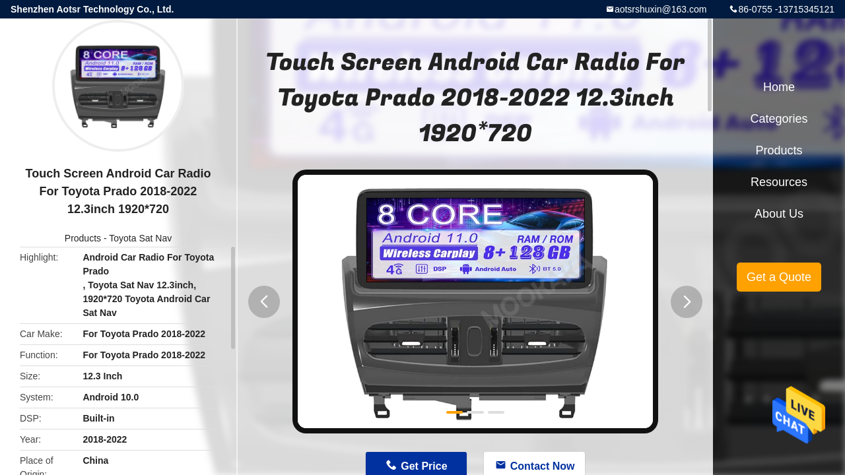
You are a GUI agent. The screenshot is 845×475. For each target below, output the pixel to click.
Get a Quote (779, 277)
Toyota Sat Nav (140, 238)
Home (779, 87)
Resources (779, 182)
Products (83, 238)
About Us (779, 213)
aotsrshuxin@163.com (661, 9)
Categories (778, 118)
